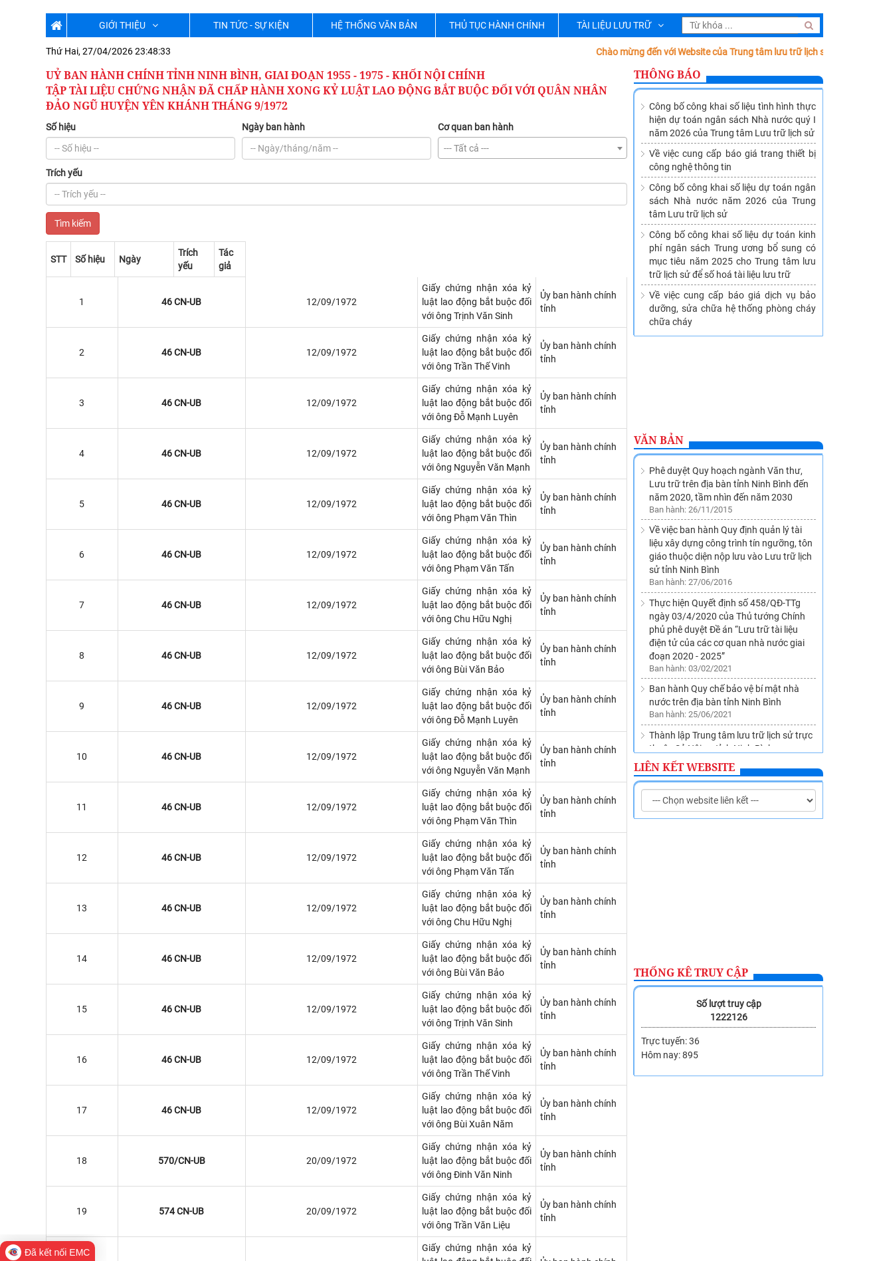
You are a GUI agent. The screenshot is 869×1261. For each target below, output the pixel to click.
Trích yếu (64, 173)
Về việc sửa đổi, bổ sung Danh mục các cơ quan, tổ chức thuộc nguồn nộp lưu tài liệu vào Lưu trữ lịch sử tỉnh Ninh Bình (732, 719)
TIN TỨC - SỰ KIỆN (251, 25)
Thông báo (667, 74)
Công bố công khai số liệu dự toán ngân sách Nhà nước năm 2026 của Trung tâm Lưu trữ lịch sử (732, 200)
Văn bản (659, 440)
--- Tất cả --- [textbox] (466, 148)
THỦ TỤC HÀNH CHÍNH (497, 25)
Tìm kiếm (72, 223)
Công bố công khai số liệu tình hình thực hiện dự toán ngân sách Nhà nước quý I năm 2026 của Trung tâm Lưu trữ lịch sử (732, 119)
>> (149, 1140)
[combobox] (532, 148)
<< (59, 1140)
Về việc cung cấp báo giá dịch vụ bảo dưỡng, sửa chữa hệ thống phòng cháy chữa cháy (732, 308)
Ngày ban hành (273, 127)
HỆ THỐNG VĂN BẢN (374, 25)
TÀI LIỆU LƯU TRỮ (620, 25)
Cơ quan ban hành (476, 127)
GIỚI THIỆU (128, 25)
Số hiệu (61, 127)
